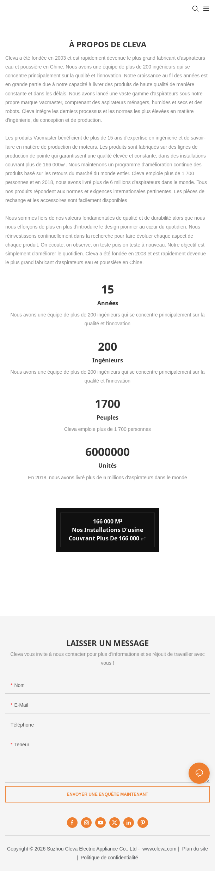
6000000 (107, 451)
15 (107, 289)
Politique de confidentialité (109, 857)
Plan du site (195, 849)
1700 (107, 403)
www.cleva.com (159, 849)
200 (107, 346)
